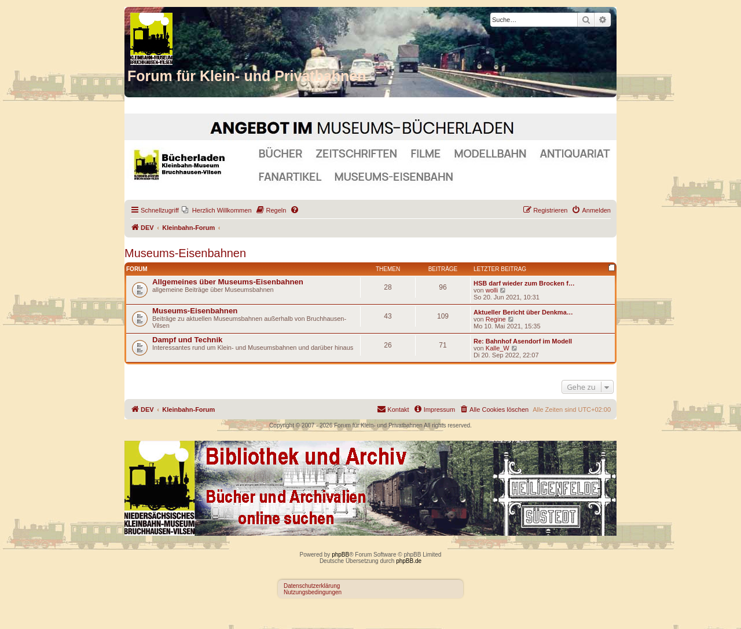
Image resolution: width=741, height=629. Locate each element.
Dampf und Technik (187, 339)
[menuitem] (217, 210)
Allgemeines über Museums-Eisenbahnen (227, 281)
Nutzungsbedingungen (313, 592)
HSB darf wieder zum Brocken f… (524, 283)
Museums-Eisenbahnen (185, 253)
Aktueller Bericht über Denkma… (523, 312)
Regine (496, 319)
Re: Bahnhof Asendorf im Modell (523, 341)
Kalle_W (497, 348)
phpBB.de (408, 561)
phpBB (340, 554)
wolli (492, 290)
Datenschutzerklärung (312, 586)
